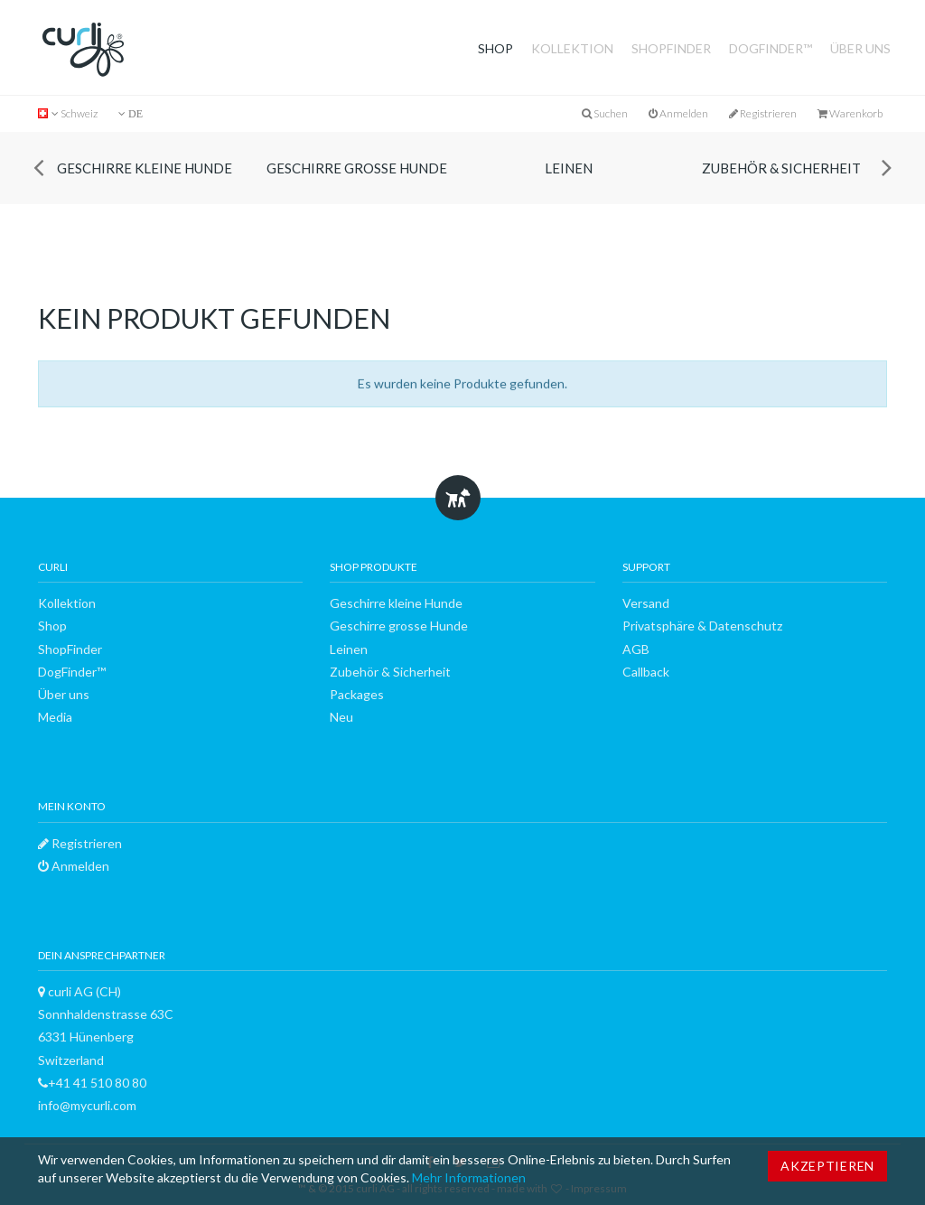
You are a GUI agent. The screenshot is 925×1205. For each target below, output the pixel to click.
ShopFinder (671, 48)
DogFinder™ (770, 48)
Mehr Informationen (469, 1177)
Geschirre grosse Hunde (356, 168)
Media (55, 716)
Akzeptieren (827, 1165)
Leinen (569, 168)
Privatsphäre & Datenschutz (702, 625)
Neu (341, 716)
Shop (495, 48)
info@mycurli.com (87, 1105)
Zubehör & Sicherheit (781, 168)
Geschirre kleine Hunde (144, 168)
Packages (357, 694)
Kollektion (572, 48)
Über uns (860, 48)
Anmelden (678, 113)
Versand (645, 603)
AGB (635, 649)
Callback (645, 671)
